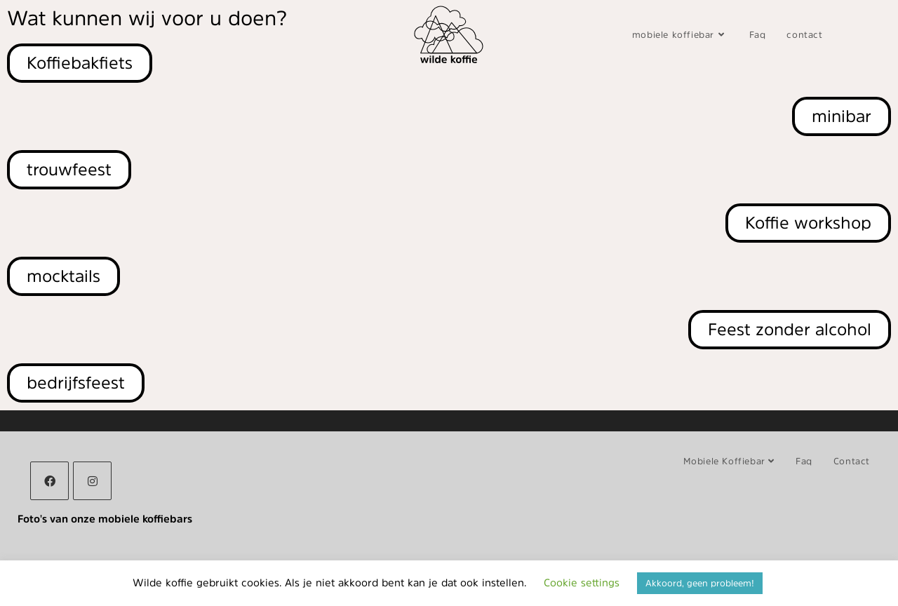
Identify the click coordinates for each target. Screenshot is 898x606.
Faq (804, 461)
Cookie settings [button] (581, 582)
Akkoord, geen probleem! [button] (699, 583)
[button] (76, 383)
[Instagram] (92, 481)
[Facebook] (49, 481)
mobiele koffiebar (729, 461)
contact (851, 461)
